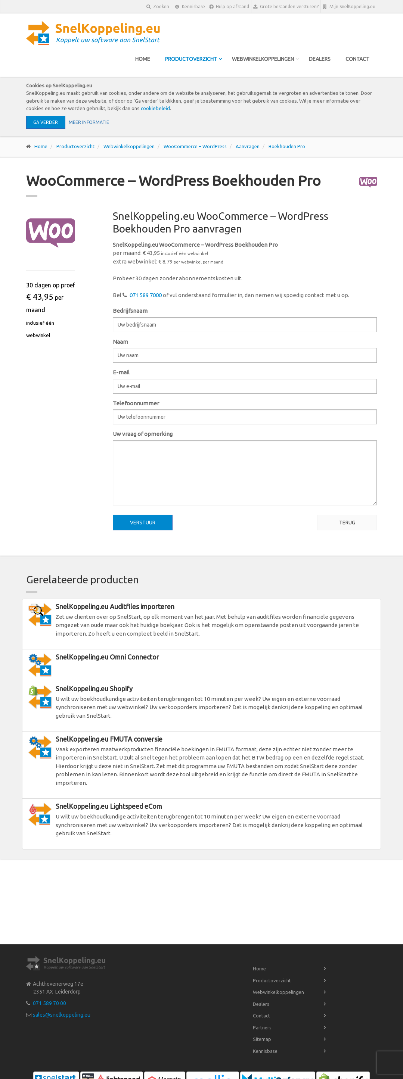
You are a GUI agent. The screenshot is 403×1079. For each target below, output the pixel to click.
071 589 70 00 (49, 1003)
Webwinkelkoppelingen (263, 59)
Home (142, 59)
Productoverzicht (191, 59)
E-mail (121, 372)
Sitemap (262, 1039)
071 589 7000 (146, 295)
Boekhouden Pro (287, 146)
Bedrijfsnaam (130, 311)
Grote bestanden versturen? (286, 6)
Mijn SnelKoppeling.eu (349, 6)
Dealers (320, 59)
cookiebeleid (155, 108)
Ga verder (45, 122)
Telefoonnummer (136, 403)
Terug (347, 523)
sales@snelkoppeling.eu (61, 1015)
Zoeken (157, 6)
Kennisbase (190, 6)
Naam (120, 342)
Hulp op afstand (229, 6)
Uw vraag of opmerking (143, 434)
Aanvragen (248, 146)
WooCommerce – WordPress (195, 146)
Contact (357, 59)
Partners (262, 1027)
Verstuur (142, 523)
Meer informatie (89, 122)
